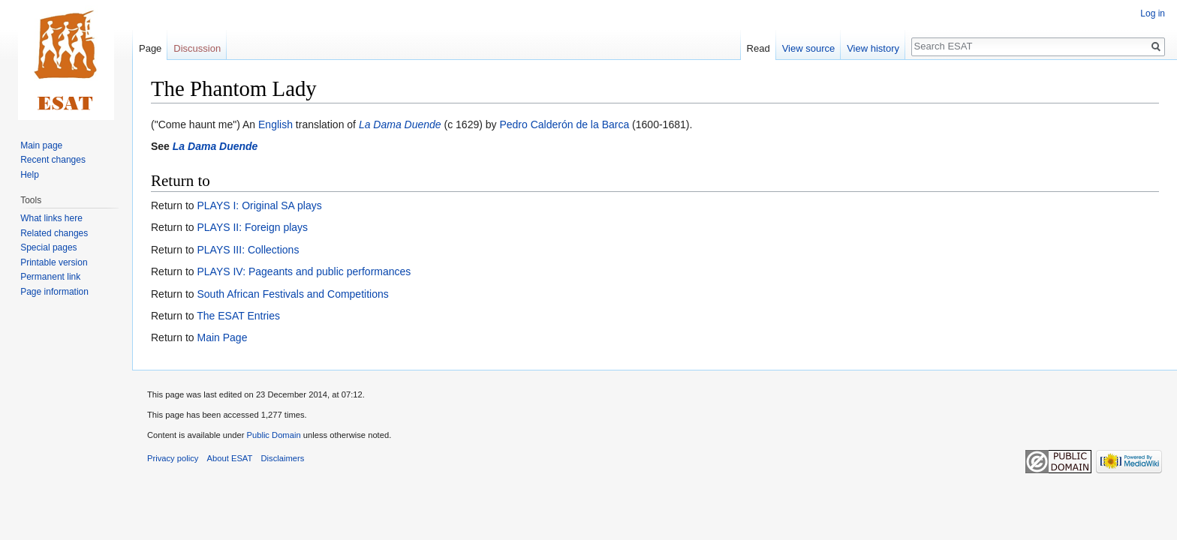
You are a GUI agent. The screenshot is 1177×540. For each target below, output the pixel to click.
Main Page (222, 338)
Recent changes (53, 159)
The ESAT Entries (238, 316)
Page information (54, 291)
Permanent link (50, 277)
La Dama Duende (400, 124)
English (275, 124)
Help (29, 175)
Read (758, 48)
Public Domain (273, 435)
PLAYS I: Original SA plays (259, 206)
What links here (51, 218)
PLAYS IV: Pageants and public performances (304, 272)
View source (808, 48)
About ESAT (230, 458)
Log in (1152, 13)
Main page (41, 145)
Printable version (53, 262)
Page (150, 48)
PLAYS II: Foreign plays (252, 227)
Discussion (197, 48)
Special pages (48, 247)
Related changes (54, 233)
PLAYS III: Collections (248, 250)
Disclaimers (283, 458)
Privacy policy (172, 458)
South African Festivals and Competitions (292, 294)
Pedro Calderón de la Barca (564, 124)
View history (873, 48)
